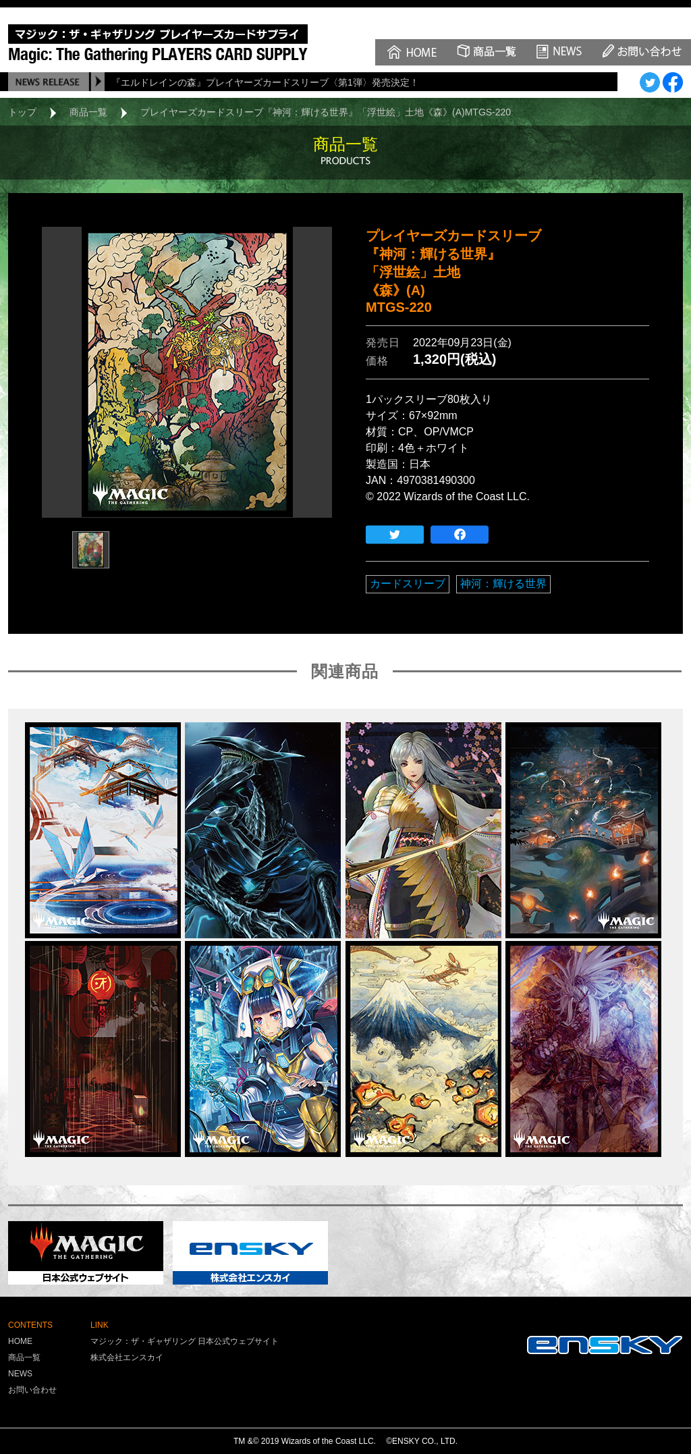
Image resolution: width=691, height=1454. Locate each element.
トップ (22, 112)
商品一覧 (88, 112)
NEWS (20, 1373)
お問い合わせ (32, 1390)
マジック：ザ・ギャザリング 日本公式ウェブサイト (184, 1341)
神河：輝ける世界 (503, 583)
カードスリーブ (407, 583)
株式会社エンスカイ (126, 1357)
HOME (20, 1341)
